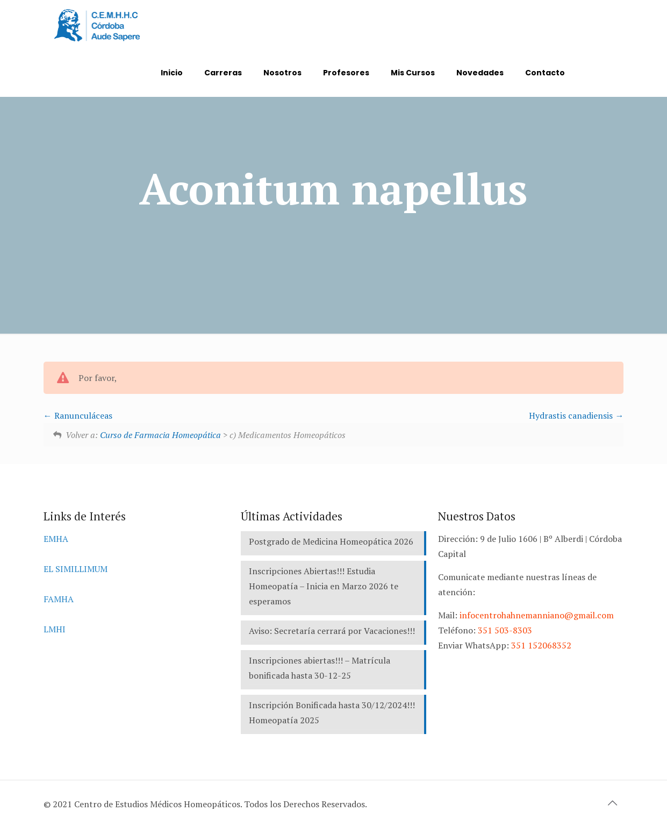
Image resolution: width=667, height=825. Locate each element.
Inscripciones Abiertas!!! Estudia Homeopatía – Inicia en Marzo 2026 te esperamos (323, 586)
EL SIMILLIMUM (75, 569)
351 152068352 (541, 645)
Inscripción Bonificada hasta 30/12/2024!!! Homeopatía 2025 (332, 712)
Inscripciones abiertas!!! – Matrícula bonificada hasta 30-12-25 (319, 667)
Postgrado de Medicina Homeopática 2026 (331, 541)
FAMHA (59, 599)
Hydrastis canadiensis (576, 415)
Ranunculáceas (78, 415)
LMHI (55, 629)
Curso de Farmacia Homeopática (160, 435)
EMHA (56, 539)
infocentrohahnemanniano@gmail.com (537, 615)
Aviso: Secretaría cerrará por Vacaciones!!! (332, 631)
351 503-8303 (505, 630)
